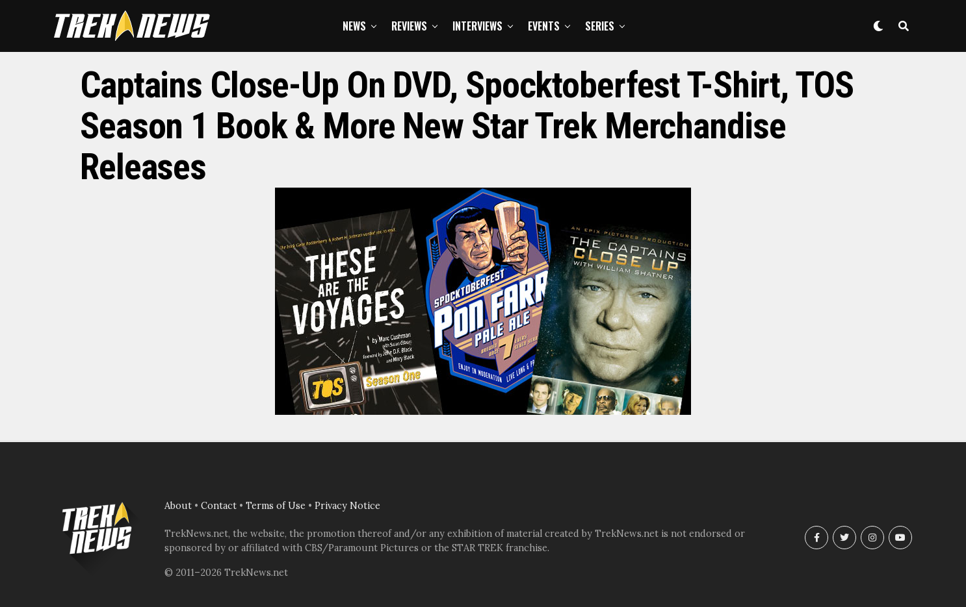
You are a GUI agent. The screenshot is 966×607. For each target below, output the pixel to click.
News (354, 26)
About (178, 506)
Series (599, 26)
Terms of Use (276, 506)
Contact (219, 506)
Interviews (477, 26)
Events (544, 26)
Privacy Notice (347, 506)
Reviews (409, 26)
